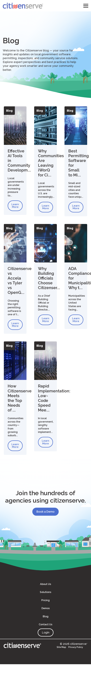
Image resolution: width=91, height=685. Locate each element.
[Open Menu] (85, 5)
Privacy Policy (75, 648)
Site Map (61, 648)
